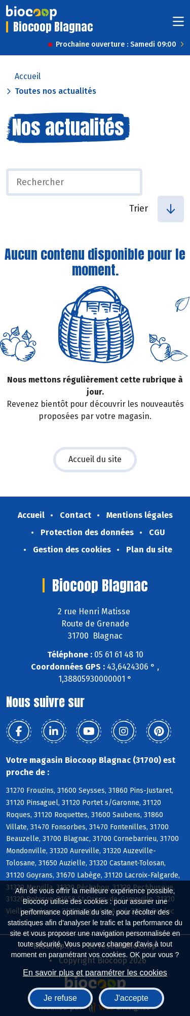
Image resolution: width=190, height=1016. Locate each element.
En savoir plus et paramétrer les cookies (95, 972)
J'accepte (131, 998)
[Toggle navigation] (178, 24)
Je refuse (60, 998)
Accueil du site (95, 459)
